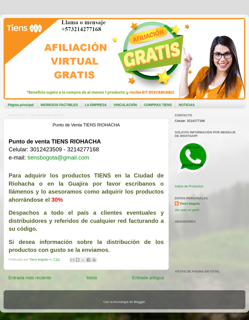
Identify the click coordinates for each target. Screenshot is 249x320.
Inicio (91, 277)
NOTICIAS (187, 105)
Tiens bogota (190, 203)
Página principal (21, 105)
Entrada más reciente (29, 277)
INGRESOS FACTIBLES (59, 105)
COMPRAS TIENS (158, 105)
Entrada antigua (148, 277)
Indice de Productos (189, 186)
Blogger (139, 302)
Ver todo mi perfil (187, 210)
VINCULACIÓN (125, 105)
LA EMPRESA (96, 105)
